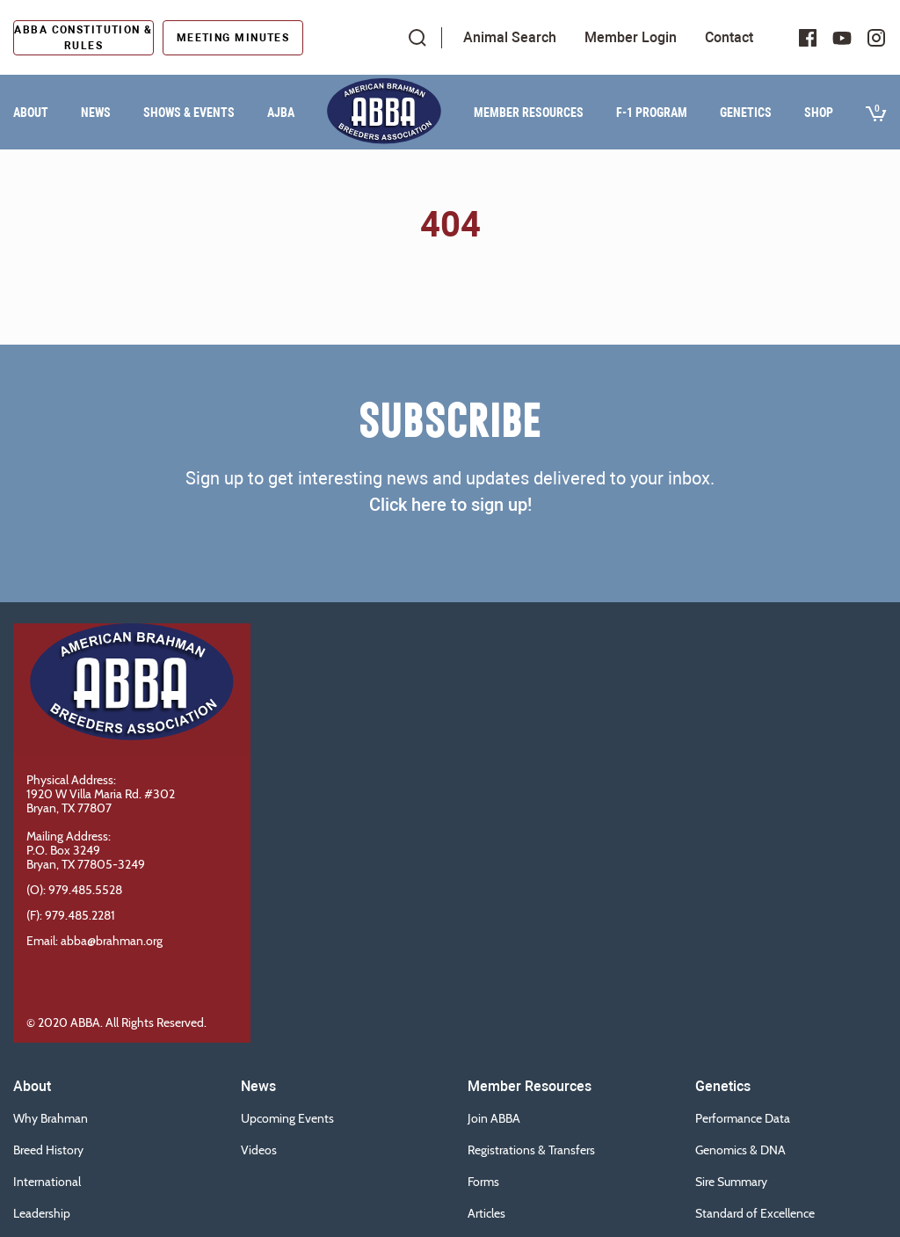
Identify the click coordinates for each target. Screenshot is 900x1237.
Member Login (630, 37)
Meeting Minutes (233, 38)
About (30, 113)
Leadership (41, 1213)
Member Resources (529, 113)
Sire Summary (731, 1182)
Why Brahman (50, 1118)
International (47, 1182)
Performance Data (742, 1118)
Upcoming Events (287, 1118)
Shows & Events (189, 113)
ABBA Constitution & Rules (83, 38)
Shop (818, 113)
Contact (729, 37)
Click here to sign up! (450, 504)
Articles (486, 1213)
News (96, 113)
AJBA (280, 113)
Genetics (746, 113)
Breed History (48, 1150)
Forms (483, 1182)
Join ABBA (494, 1118)
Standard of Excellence (755, 1213)
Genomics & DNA (740, 1150)
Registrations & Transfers (531, 1150)
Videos (259, 1150)
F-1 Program (651, 113)
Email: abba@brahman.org (94, 941)
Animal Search (509, 37)
